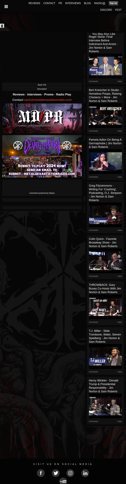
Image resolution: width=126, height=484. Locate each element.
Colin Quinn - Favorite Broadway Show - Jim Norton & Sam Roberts (103, 242)
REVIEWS (34, 3)
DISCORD (106, 10)
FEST (118, 10)
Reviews (19, 94)
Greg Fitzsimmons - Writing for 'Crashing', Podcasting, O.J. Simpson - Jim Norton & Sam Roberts (105, 193)
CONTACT (49, 3)
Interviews (34, 94)
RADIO (98, 3)
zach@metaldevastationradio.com (48, 99)
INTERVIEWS (73, 3)
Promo (49, 94)
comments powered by (42, 193)
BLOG (87, 3)
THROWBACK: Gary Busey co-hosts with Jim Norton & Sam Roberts (105, 288)
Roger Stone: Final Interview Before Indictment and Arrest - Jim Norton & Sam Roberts (103, 44)
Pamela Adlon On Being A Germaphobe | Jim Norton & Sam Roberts (105, 143)
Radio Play (63, 94)
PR (60, 3)
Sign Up (113, 3)
